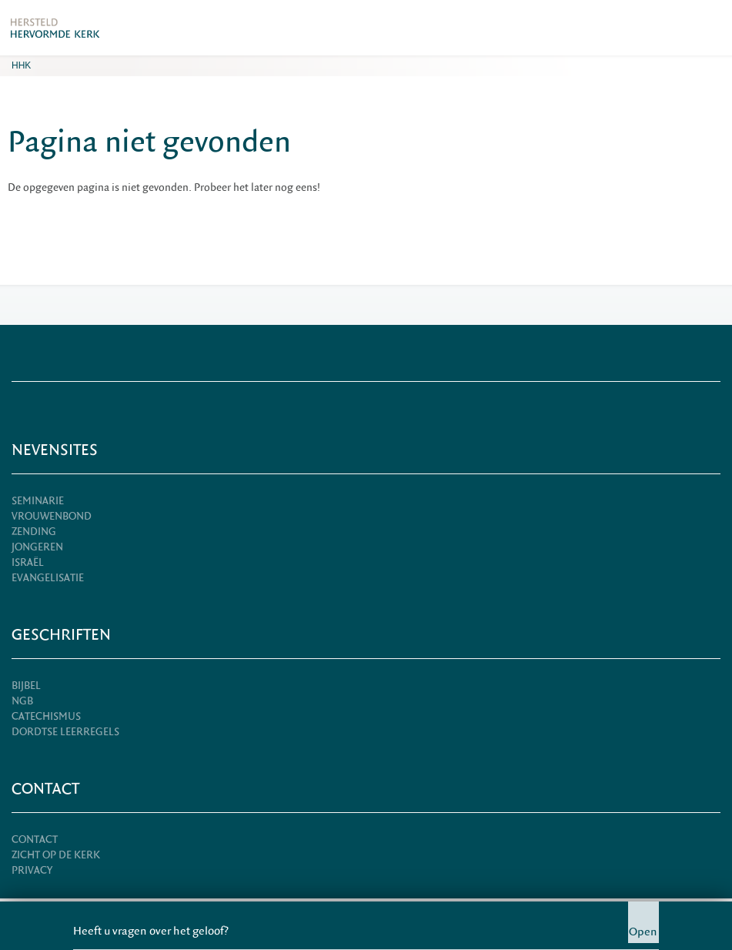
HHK (21, 65)
